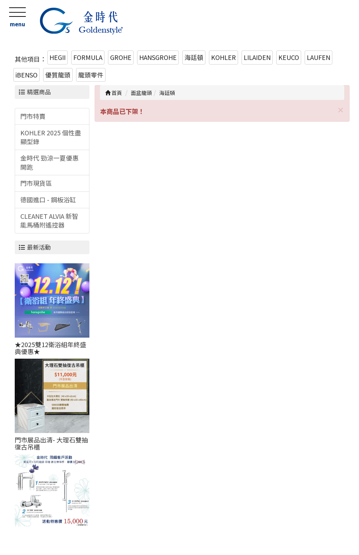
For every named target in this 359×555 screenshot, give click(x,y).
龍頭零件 (90, 74)
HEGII (57, 57)
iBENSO (26, 74)
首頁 (113, 92)
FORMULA (87, 57)
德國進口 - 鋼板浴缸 (48, 199)
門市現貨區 (36, 183)
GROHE (120, 57)
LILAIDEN (257, 57)
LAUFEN (318, 57)
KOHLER (223, 57)
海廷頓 (193, 57)
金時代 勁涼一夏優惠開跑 (49, 162)
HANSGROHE (158, 57)
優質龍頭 (57, 74)
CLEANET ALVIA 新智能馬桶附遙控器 (49, 220)
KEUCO (288, 57)
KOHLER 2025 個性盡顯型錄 (50, 137)
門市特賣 (33, 116)
